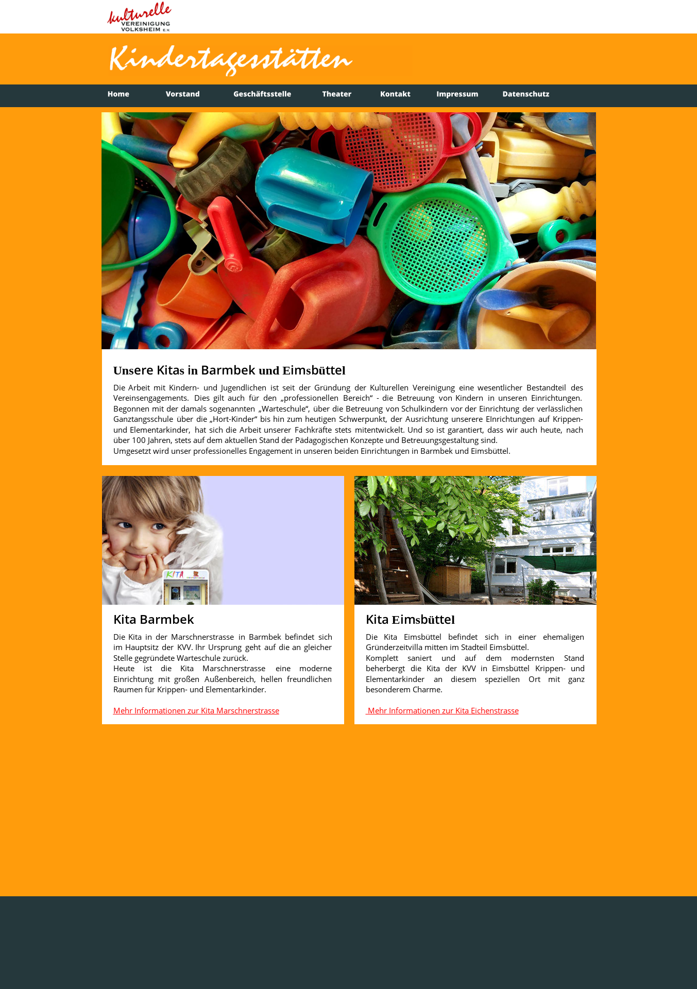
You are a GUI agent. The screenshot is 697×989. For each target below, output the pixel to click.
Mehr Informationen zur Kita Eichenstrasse (442, 710)
